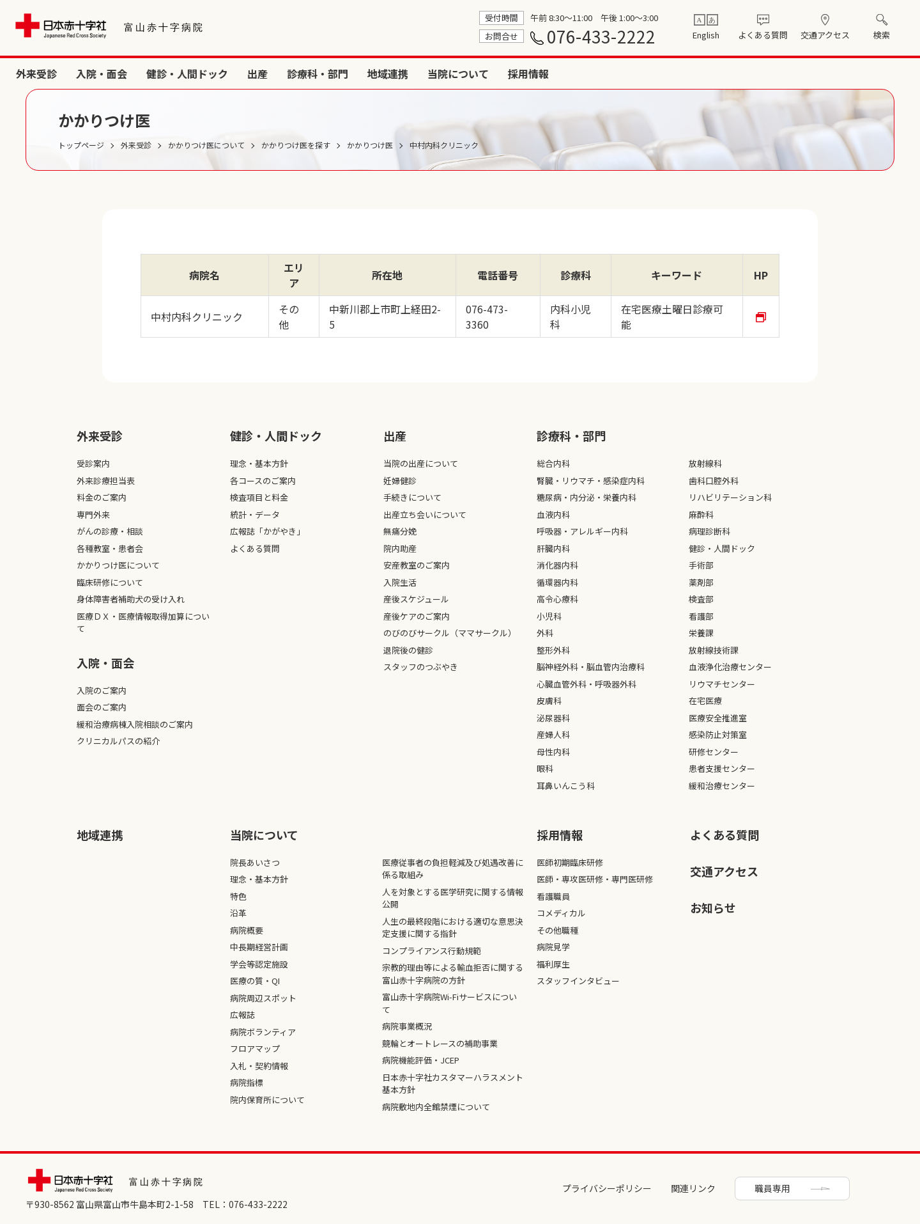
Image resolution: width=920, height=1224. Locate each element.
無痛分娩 (400, 531)
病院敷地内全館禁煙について (436, 1107)
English (706, 35)
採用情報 (886, 73)
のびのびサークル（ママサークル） (449, 633)
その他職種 (557, 930)
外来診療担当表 (106, 481)
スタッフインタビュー (578, 981)
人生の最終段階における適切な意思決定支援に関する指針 (452, 927)
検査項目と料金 (259, 497)
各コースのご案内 (263, 481)
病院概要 (246, 930)
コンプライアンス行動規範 (431, 951)
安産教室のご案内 (416, 565)
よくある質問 (763, 35)
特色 (238, 896)
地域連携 (746, 73)
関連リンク (693, 1188)
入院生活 (400, 582)
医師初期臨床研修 (570, 862)
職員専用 (772, 1188)
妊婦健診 (400, 481)
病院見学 (553, 947)
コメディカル (561, 913)
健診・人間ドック (545, 73)
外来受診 (394, 73)
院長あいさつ (255, 862)
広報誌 (242, 1014)
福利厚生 (553, 964)
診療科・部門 (676, 73)
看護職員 (553, 896)
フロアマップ (255, 1048)
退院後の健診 (408, 650)
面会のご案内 (101, 707)
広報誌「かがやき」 (267, 531)
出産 (616, 73)
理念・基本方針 (259, 463)
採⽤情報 (560, 834)
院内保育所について (267, 1100)
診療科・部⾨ (571, 435)
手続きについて (412, 497)
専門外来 (93, 514)
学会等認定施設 (259, 964)
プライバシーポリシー (607, 1188)
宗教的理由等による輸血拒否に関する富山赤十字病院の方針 (452, 973)
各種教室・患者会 (110, 548)
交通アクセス (825, 35)
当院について (816, 73)
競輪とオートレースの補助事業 (440, 1043)
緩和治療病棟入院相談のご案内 (135, 724)
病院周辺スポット (263, 998)
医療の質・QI (255, 981)
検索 (881, 35)
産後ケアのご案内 (416, 616)
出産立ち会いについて (424, 514)
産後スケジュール (416, 599)
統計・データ (255, 514)
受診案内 (93, 463)
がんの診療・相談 (110, 531)
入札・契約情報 (259, 1066)
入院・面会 (460, 73)
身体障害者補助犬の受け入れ (131, 599)
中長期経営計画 (259, 947)
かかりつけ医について (118, 565)
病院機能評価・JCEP (420, 1060)
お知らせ (713, 907)
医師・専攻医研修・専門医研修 (595, 879)
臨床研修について (110, 582)
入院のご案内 (101, 690)
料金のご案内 (101, 497)
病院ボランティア (263, 1032)
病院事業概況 (407, 1026)
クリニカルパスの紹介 (118, 741)
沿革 (238, 913)
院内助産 (400, 548)
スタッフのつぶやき (420, 667)
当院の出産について (420, 463)
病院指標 (246, 1082)
